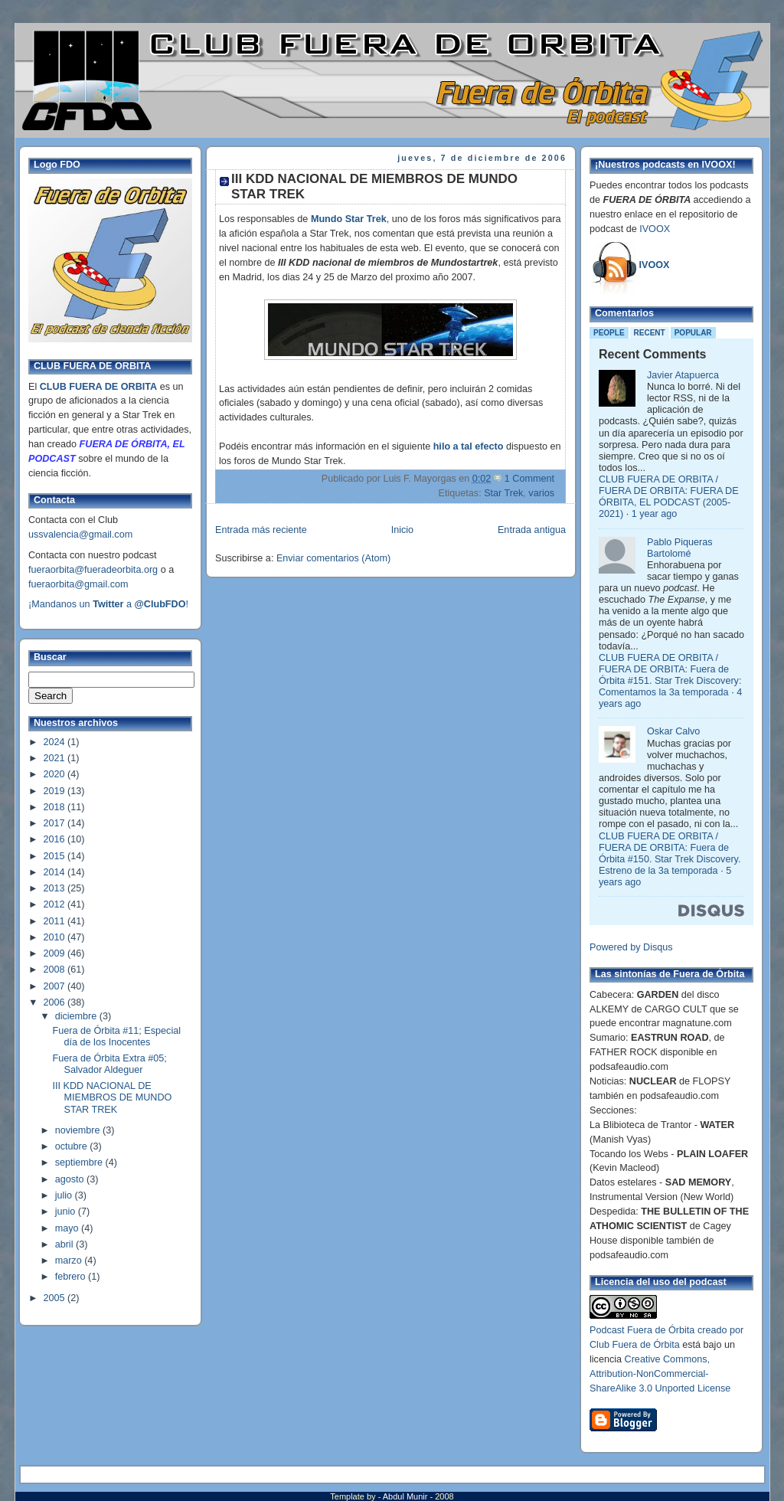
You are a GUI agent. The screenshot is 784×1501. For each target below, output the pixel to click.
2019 (56, 791)
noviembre (79, 1130)
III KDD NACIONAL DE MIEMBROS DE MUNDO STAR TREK (112, 1097)
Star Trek (503, 493)
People (609, 333)
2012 (56, 904)
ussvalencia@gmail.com (80, 534)
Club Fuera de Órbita (635, 1344)
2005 (56, 1298)
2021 (56, 758)
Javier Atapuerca (683, 375)
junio (66, 1211)
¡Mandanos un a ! (108, 604)
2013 (56, 888)
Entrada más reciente (261, 530)
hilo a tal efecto (468, 446)
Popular (693, 333)
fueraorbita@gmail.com (78, 584)
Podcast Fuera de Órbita (642, 1330)
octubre (72, 1146)
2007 (56, 986)
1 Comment (529, 478)
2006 (56, 1002)
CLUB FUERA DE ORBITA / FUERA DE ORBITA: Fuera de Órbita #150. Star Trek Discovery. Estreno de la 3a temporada (669, 853)
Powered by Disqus (631, 947)
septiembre (80, 1162)
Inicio (402, 530)
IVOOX (654, 229)
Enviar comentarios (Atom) (333, 558)
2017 (56, 823)
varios (541, 493)
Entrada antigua (532, 530)
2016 (56, 839)
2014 (56, 872)
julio (65, 1195)
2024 (56, 742)
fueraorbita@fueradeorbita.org (93, 569)
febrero (71, 1276)
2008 (56, 969)
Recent (649, 333)
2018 (56, 807)
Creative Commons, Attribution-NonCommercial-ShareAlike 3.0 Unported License (660, 1374)
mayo (68, 1228)
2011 (56, 921)
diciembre (77, 1016)
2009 (56, 953)
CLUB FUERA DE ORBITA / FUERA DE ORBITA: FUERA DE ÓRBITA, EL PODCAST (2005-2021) (669, 496)
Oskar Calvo (673, 731)
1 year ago (655, 514)
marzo (70, 1260)
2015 (56, 856)
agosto (71, 1179)
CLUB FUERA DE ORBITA (98, 386)
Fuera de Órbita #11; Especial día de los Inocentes (117, 1036)
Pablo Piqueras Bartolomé (680, 548)
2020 (56, 774)
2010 (56, 937)
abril (65, 1244)
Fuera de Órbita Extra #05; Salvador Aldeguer (110, 1064)
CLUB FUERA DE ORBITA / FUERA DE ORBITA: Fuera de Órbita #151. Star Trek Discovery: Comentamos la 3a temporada (670, 675)
